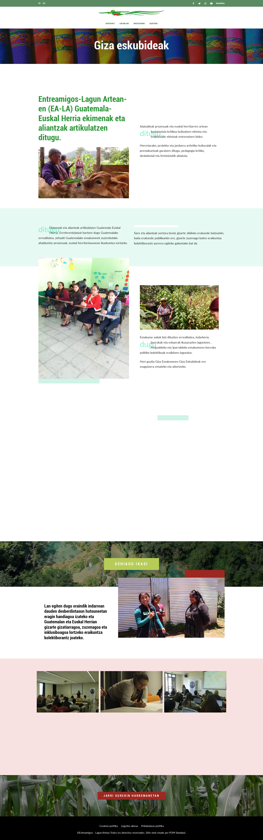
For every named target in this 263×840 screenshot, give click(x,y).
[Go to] (193, 3)
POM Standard (177, 832)
